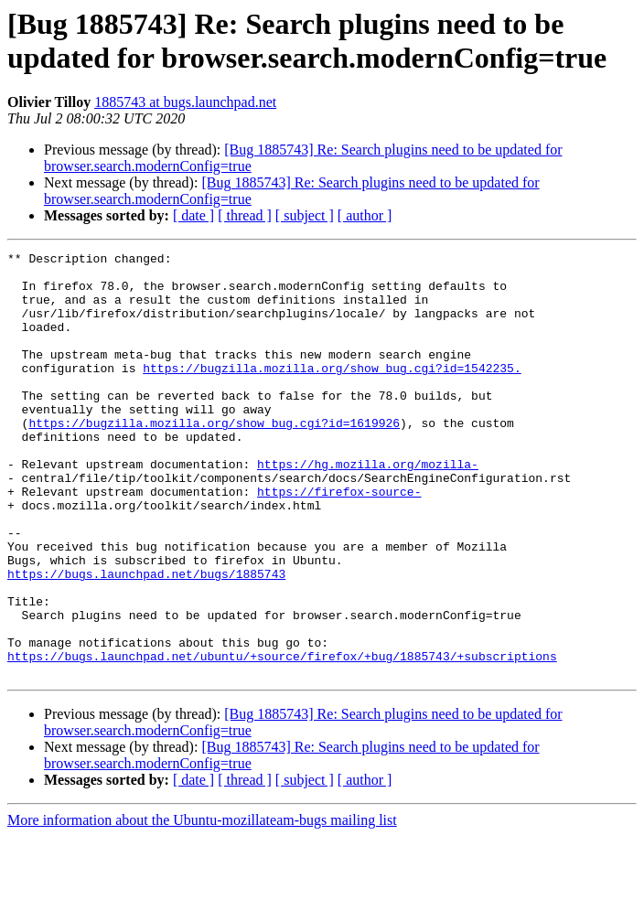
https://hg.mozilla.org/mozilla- (367, 507)
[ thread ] (245, 215)
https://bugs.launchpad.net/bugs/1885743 (146, 639)
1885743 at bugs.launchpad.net (185, 102)
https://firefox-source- (339, 540)
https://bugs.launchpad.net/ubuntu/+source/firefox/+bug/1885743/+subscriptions (282, 738)
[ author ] (365, 215)
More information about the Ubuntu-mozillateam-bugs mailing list (202, 905)
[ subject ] (304, 215)
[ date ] (193, 215)
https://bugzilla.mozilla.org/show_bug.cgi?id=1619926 (214, 458)
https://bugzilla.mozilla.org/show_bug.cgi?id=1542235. (332, 392)
